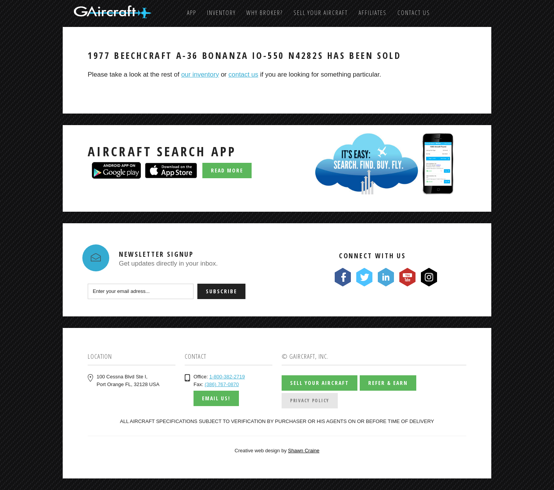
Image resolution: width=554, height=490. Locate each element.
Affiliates (373, 12)
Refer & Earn (388, 382)
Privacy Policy (309, 400)
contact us (244, 74)
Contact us (413, 12)
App (191, 12)
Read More (227, 170)
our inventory (200, 74)
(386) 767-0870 (222, 384)
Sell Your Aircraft (321, 12)
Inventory (221, 12)
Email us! (216, 398)
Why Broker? (264, 12)
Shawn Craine (304, 450)
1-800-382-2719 (227, 377)
